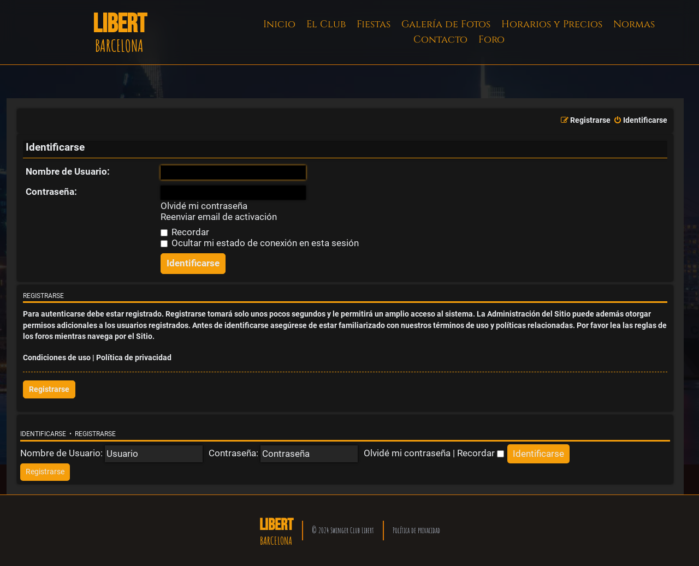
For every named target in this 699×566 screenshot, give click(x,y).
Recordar (185, 232)
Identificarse (43, 434)
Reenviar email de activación (219, 217)
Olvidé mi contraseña (204, 206)
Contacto (440, 39)
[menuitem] (640, 120)
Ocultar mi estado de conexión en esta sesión (260, 242)
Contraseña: (51, 191)
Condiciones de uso (57, 357)
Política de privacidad (133, 357)
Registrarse (49, 389)
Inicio (279, 24)
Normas (634, 24)
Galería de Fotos (445, 24)
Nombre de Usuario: (68, 171)
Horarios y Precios (551, 24)
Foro (491, 39)
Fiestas (373, 24)
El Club (326, 24)
